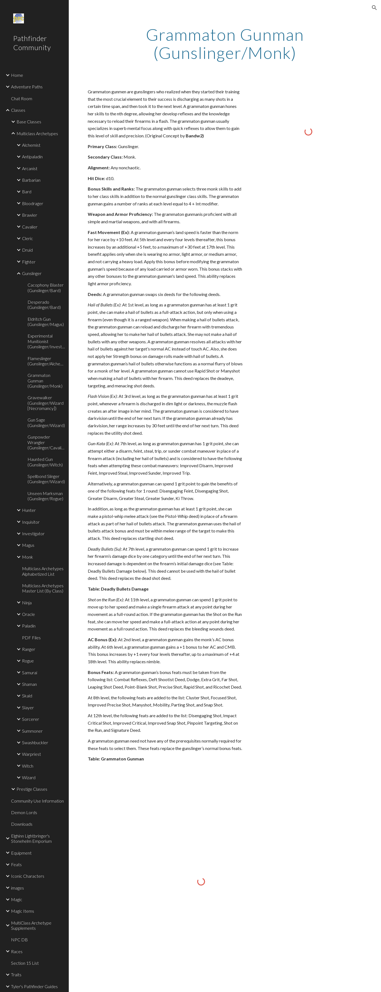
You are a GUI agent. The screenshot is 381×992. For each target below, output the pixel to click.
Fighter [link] (28, 261)
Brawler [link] (29, 215)
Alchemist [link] (31, 145)
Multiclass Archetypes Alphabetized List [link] (43, 571)
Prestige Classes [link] (32, 789)
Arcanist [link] (29, 168)
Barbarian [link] (31, 180)
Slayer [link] (28, 707)
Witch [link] (27, 765)
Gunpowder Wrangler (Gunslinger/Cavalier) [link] (46, 442)
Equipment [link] (21, 852)
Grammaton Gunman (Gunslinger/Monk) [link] (45, 380)
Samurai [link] (29, 672)
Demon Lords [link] (24, 812)
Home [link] (17, 75)
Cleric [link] (27, 238)
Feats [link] (16, 864)
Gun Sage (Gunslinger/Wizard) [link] (46, 422)
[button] (374, 7)
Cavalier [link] (29, 226)
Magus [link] (28, 545)
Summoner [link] (32, 730)
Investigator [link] (33, 533)
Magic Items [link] (22, 911)
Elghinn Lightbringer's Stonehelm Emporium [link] (31, 838)
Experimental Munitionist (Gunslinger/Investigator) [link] (46, 341)
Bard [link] (26, 191)
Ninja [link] (27, 602)
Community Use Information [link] (37, 800)
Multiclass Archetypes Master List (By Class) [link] (43, 588)
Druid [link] (27, 249)
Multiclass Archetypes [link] (37, 133)
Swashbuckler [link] (35, 742)
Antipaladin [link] (32, 156)
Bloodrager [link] (32, 203)
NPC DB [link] (19, 939)
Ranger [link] (28, 649)
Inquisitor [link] (31, 521)
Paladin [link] (28, 625)
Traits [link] (16, 974)
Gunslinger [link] (32, 273)
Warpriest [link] (31, 754)
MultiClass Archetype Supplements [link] (31, 925)
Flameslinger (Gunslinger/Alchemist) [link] (46, 361)
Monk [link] (27, 556)
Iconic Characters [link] (27, 876)
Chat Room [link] (21, 98)
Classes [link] (18, 110)
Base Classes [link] (29, 121)
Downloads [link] (21, 824)
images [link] (17, 887)
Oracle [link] (28, 614)
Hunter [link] (29, 510)
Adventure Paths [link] (27, 86)
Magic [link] (16, 899)
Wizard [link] (28, 777)
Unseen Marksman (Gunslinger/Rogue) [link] (45, 496)
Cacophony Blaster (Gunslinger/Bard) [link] (46, 287)
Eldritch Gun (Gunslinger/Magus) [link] (46, 321)
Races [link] (17, 951)
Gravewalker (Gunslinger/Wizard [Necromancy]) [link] (46, 403)
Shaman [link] (29, 684)
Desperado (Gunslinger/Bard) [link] (44, 304)
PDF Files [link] (31, 637)
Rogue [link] (28, 660)
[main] (225, 43)
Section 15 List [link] (25, 963)
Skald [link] (27, 695)
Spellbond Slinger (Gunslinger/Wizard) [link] (46, 479)
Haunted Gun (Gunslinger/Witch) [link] (45, 461)
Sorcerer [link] (30, 719)
